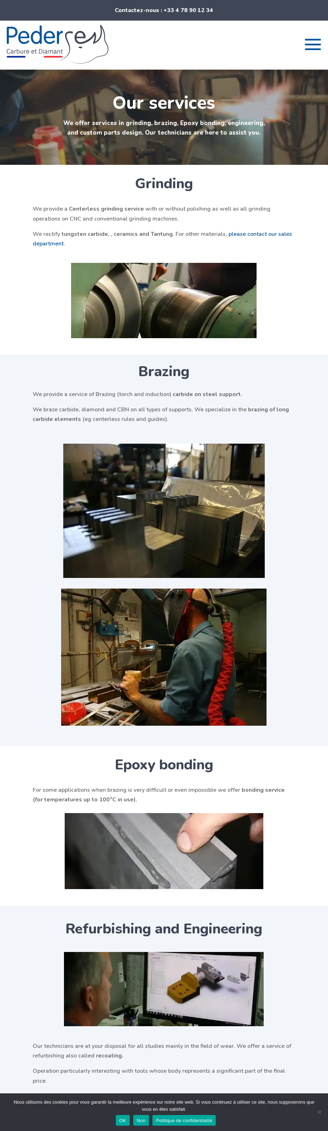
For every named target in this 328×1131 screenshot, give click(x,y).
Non (141, 1120)
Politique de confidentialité (184, 1120)
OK (122, 1120)
